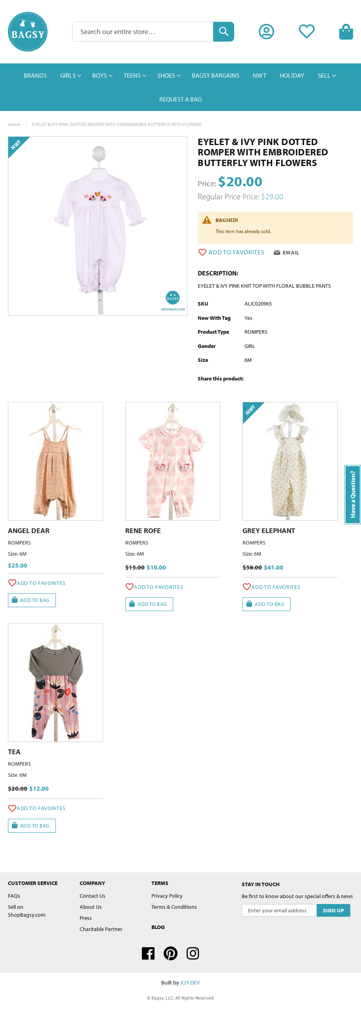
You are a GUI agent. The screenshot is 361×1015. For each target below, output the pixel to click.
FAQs (14, 895)
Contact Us (92, 895)
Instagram (193, 953)
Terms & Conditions (174, 906)
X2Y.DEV (190, 982)
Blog (158, 927)
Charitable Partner (101, 929)
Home (14, 124)
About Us (91, 906)
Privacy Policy (167, 895)
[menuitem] (35, 75)
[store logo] (28, 32)
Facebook (148, 953)
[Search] (223, 32)
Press (86, 917)
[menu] (180, 87)
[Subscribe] (333, 910)
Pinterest (171, 953)
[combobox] (153, 32)
